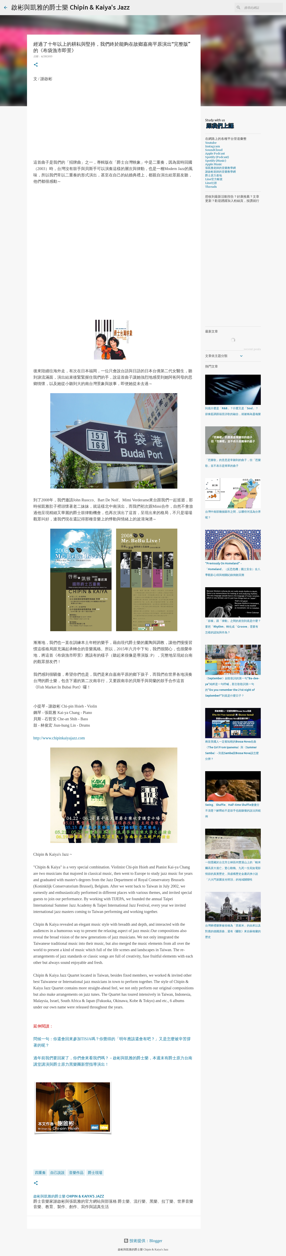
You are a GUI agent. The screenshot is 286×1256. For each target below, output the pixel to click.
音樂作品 (76, 1172)
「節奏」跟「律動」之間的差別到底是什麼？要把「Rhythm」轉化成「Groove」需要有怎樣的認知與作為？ (233, 626)
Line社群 (211, 183)
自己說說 (57, 1172)
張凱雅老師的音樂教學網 (220, 168)
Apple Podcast (215, 153)
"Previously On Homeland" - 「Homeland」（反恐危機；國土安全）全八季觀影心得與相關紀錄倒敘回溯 (232, 569)
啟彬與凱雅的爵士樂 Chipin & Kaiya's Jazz (70, 7)
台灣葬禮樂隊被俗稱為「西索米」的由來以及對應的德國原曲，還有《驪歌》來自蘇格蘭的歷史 (233, 931)
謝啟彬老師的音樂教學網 (220, 171)
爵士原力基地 (213, 175)
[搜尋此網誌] (262, 7)
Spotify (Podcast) (217, 157)
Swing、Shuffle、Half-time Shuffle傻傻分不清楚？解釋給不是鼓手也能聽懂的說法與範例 (233, 810)
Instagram (212, 146)
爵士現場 (95, 1172)
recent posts (252, 349)
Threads (211, 187)
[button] (35, 65)
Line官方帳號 (213, 179)
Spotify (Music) (215, 160)
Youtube (210, 143)
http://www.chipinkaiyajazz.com (59, 738)
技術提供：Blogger (143, 1241)
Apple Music (213, 164)
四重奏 (40, 1172)
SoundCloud (213, 150)
